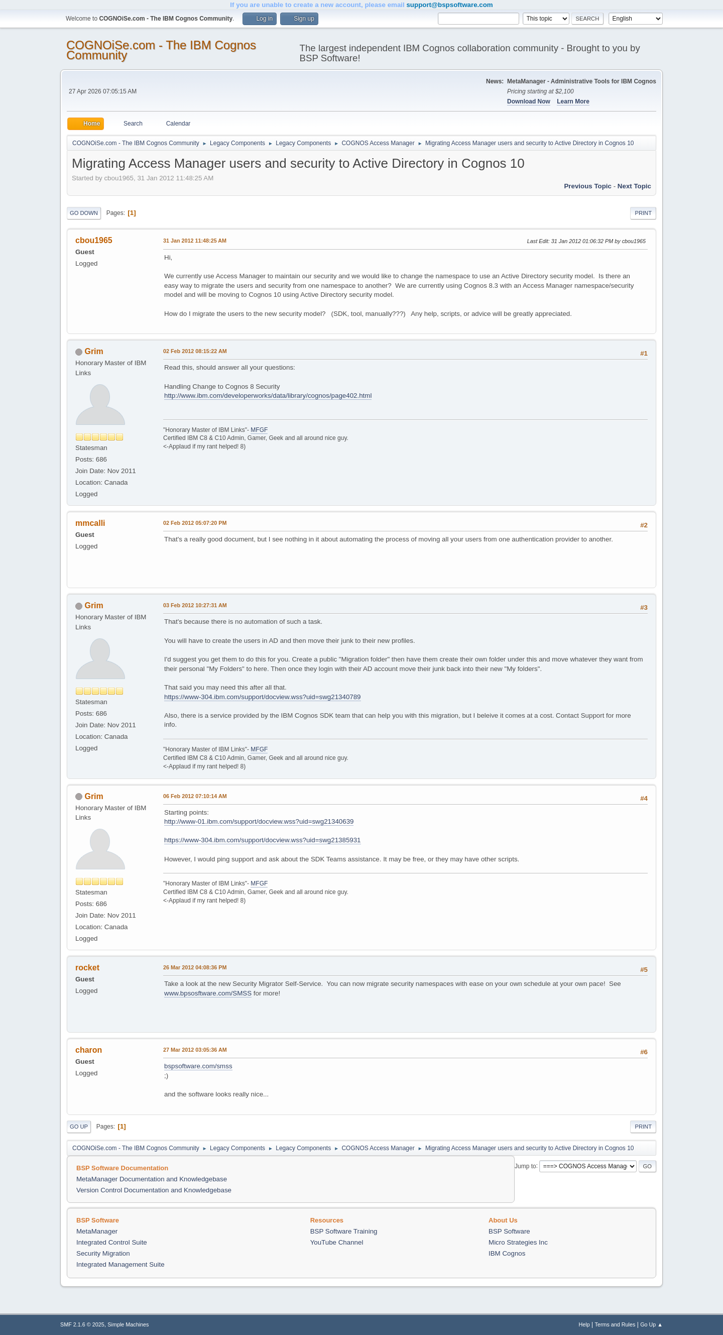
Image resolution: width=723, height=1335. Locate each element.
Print (643, 213)
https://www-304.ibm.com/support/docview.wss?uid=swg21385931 (262, 840)
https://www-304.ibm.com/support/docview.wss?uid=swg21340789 (262, 697)
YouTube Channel (337, 1242)
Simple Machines (128, 1324)
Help (584, 1324)
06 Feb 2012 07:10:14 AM (195, 796)
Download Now (528, 101)
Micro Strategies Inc (518, 1242)
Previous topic (588, 186)
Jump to (525, 1165)
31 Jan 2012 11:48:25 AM (194, 241)
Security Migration (103, 1253)
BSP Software (509, 1231)
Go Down (84, 213)
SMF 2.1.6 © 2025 (82, 1324)
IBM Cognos (507, 1253)
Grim (93, 351)
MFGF (259, 429)
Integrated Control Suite (111, 1242)
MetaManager (96, 1231)
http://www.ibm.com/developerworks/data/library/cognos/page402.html (268, 395)
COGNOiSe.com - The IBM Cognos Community (161, 50)
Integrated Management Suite (120, 1264)
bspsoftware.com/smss (198, 1066)
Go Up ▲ (651, 1324)
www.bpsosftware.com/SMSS (208, 993)
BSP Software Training (344, 1231)
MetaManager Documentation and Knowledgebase (151, 1179)
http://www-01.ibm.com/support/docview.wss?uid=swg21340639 (258, 821)
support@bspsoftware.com (449, 5)
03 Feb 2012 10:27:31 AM (195, 605)
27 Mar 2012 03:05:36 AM (195, 1050)
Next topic (634, 186)
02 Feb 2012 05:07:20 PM (194, 523)
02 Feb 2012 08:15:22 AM (195, 351)
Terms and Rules (615, 1324)
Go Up (79, 1127)
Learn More (573, 101)
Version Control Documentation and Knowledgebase (153, 1190)
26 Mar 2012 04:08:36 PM (194, 967)
